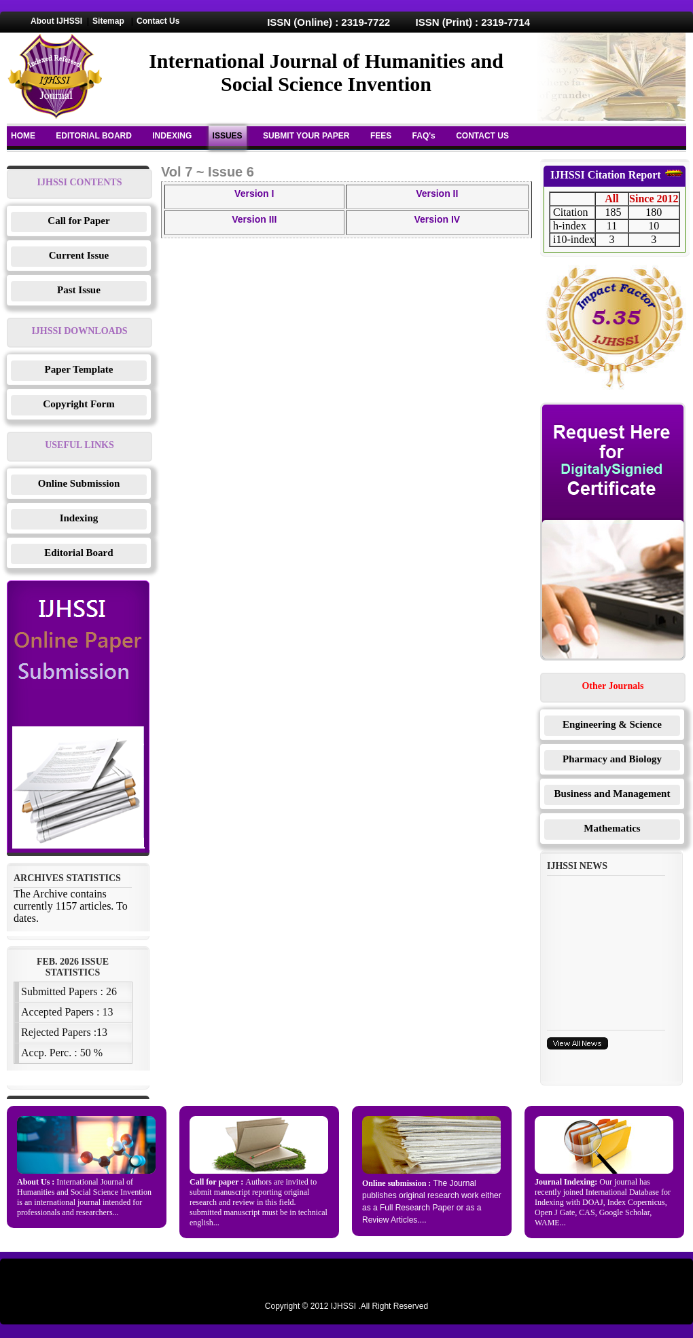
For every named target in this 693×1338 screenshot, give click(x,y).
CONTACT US (482, 136)
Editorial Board (78, 552)
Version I (254, 193)
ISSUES (228, 136)
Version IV (437, 219)
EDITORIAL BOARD (94, 136)
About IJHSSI (56, 21)
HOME (23, 136)
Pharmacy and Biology (612, 759)
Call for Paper (78, 220)
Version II (437, 193)
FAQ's (424, 136)
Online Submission (79, 483)
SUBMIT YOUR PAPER (306, 136)
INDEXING (172, 136)
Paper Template (79, 369)
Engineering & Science (612, 724)
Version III (254, 219)
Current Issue (79, 255)
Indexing (79, 518)
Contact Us (158, 21)
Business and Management (612, 793)
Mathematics (612, 828)
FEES (380, 136)
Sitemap (108, 21)
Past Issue (79, 289)
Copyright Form (78, 403)
